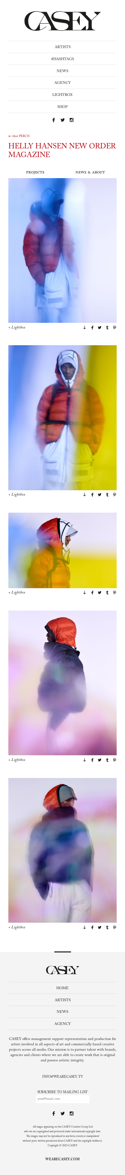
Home (62, 988)
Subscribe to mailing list (62, 1092)
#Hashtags (62, 59)
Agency (62, 83)
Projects (35, 172)
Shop (62, 107)
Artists (63, 47)
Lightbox (62, 95)
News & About (90, 172)
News (62, 71)
